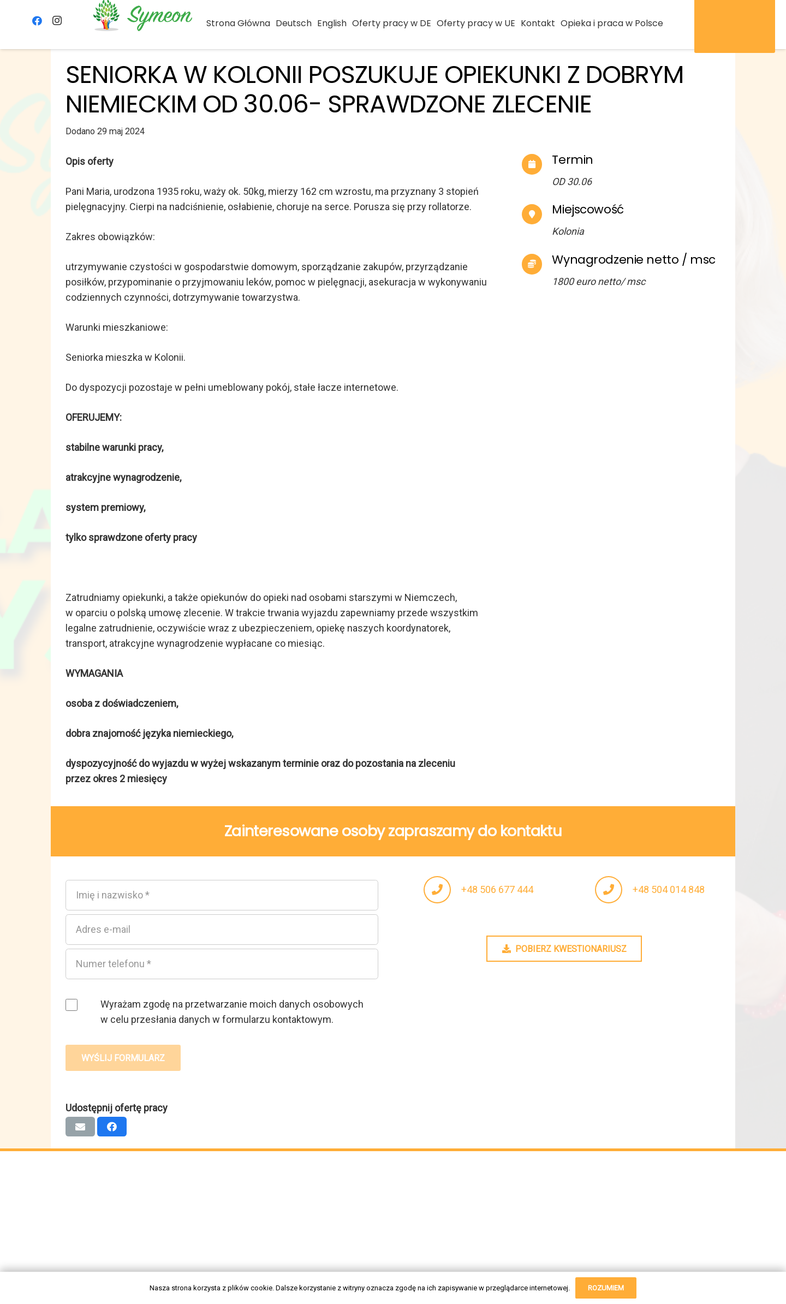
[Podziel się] (112, 1126)
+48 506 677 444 (497, 889)
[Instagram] (57, 21)
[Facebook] (37, 21)
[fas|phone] (442, 889)
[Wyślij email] (80, 1126)
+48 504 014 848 (669, 889)
